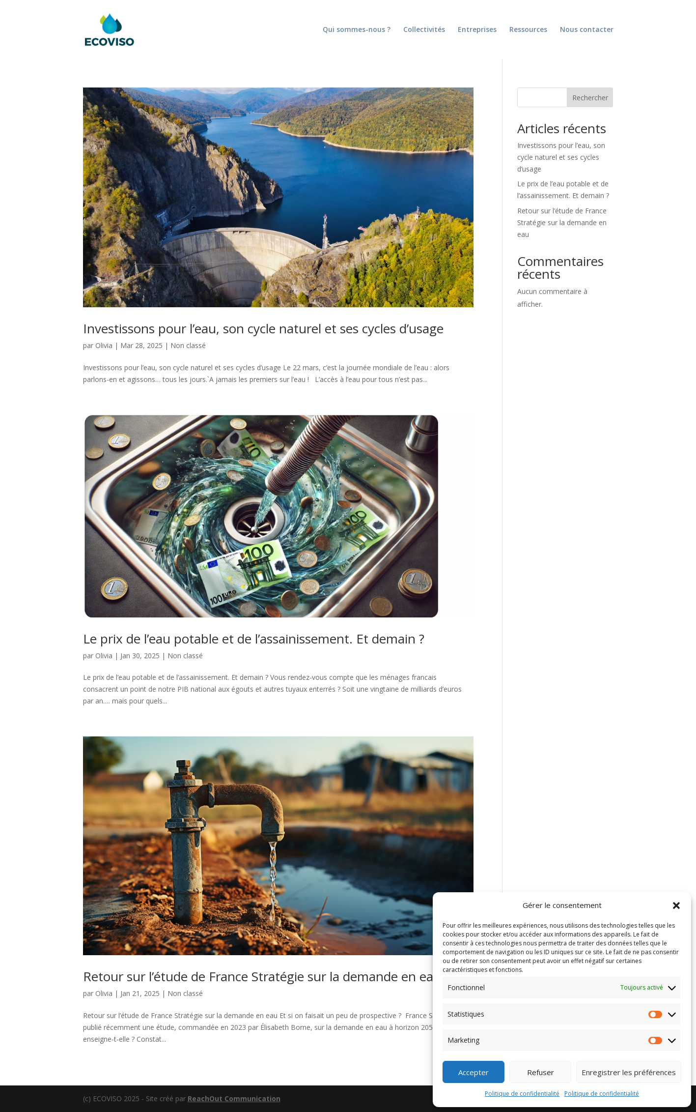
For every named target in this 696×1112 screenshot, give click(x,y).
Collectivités (424, 30)
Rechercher (590, 97)
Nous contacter (586, 30)
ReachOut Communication (234, 1098)
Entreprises (477, 30)
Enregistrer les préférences (629, 1072)
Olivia (103, 345)
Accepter (473, 1072)
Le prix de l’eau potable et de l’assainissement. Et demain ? (253, 638)
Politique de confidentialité (522, 1093)
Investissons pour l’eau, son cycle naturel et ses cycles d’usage (263, 328)
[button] (676, 905)
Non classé (188, 345)
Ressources (528, 30)
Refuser (540, 1072)
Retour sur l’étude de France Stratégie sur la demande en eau (262, 976)
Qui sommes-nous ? (356, 30)
